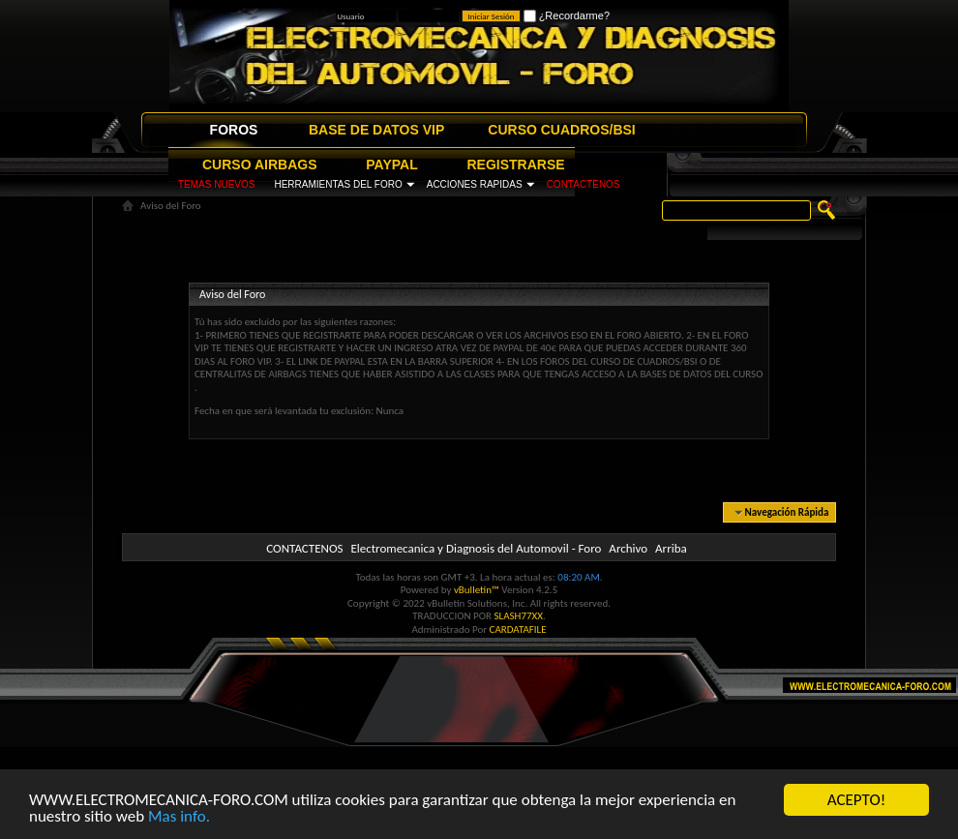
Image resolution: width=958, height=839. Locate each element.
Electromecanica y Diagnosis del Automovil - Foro (475, 548)
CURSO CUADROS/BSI (561, 129)
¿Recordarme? (567, 15)
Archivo (628, 548)
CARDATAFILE (518, 629)
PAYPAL (391, 164)
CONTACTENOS (583, 184)
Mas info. (179, 819)
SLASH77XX (519, 616)
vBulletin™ (476, 590)
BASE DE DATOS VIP (376, 129)
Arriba (671, 548)
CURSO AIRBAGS (259, 164)
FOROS (234, 129)
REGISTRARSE (516, 164)
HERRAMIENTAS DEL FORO (338, 184)
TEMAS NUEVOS (216, 184)
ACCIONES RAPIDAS (475, 184)
